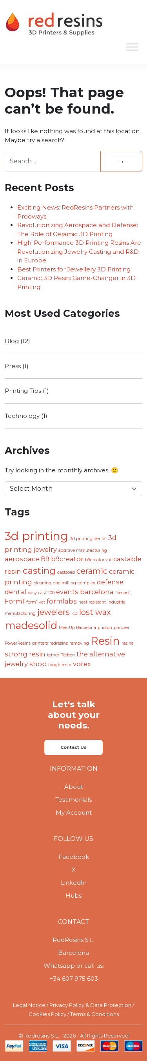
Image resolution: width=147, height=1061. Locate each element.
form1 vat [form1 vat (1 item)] (35, 602)
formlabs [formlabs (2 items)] (62, 601)
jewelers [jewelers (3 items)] (53, 612)
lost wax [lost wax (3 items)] (95, 612)
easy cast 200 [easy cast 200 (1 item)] (41, 592)
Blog (12, 341)
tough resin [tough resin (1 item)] (59, 664)
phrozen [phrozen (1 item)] (122, 627)
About (73, 786)
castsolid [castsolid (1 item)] (66, 572)
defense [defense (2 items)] (110, 582)
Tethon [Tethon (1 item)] (68, 655)
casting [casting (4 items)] (39, 570)
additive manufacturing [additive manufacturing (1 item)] (82, 550)
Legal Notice (29, 1005)
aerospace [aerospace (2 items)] (22, 559)
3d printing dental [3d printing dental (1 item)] (88, 538)
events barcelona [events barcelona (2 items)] (85, 592)
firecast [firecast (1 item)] (122, 592)
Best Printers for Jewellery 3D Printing (74, 269)
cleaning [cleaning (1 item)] (42, 583)
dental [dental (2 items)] (15, 592)
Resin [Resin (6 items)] (105, 640)
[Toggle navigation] (131, 25)
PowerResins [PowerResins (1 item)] (18, 643)
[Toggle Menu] (132, 47)
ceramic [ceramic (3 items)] (91, 571)
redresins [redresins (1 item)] (58, 643)
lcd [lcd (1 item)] (74, 613)
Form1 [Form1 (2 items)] (15, 601)
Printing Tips (23, 390)
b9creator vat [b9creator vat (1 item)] (98, 559)
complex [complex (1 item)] (86, 583)
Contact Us (73, 747)
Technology (22, 415)
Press (13, 366)
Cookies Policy (47, 1014)
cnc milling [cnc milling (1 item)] (64, 583)
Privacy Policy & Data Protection (90, 1005)
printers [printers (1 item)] (40, 643)
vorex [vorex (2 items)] (82, 664)
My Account (74, 812)
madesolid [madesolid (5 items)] (31, 625)
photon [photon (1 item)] (105, 627)
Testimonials (73, 799)
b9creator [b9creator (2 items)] (67, 559)
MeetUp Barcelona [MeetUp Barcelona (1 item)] (77, 627)
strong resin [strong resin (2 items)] (25, 654)
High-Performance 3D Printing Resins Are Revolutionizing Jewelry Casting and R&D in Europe (79, 251)
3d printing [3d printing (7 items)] (36, 536)
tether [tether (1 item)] (53, 655)
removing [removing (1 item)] (79, 643)
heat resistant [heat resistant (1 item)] (92, 602)
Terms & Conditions (94, 1014)
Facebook (73, 856)
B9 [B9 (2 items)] (45, 559)
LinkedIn (74, 882)
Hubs (73, 895)
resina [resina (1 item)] (128, 643)
